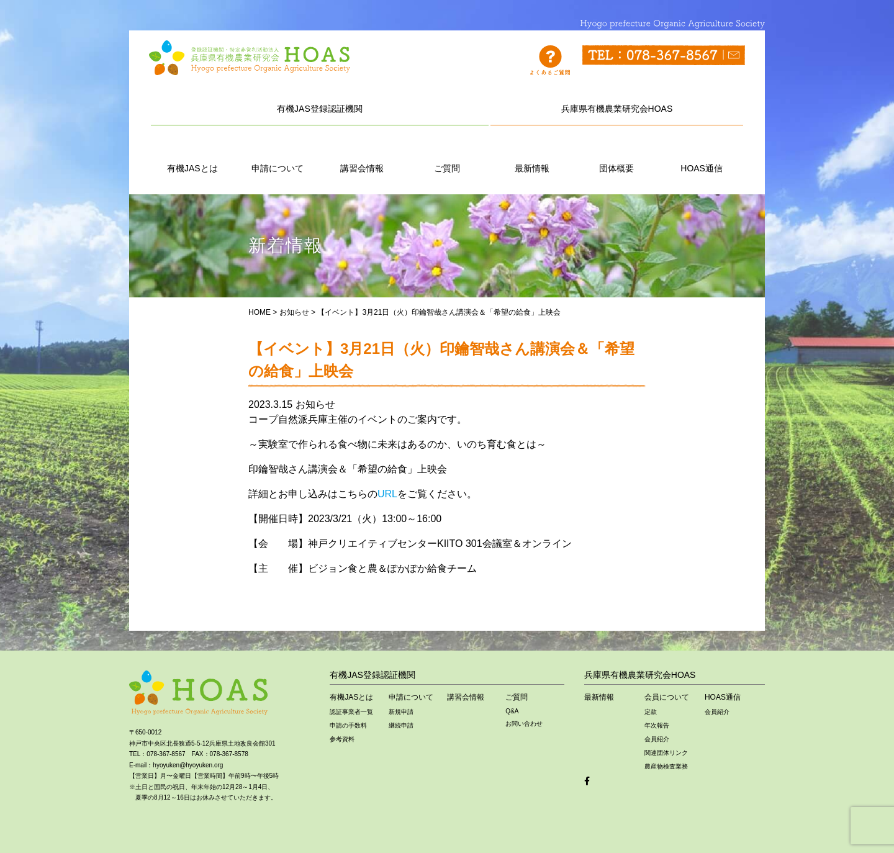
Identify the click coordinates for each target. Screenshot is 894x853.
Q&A (511, 711)
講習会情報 (362, 154)
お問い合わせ (524, 723)
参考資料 (342, 739)
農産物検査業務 (666, 766)
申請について (277, 154)
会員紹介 (656, 739)
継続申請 (401, 725)
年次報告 (656, 725)
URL (387, 494)
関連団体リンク (666, 752)
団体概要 (616, 154)
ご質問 (447, 154)
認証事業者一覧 (351, 711)
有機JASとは (192, 154)
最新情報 (532, 154)
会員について (666, 697)
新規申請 (401, 711)
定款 (650, 711)
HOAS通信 (701, 154)
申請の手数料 (348, 725)
